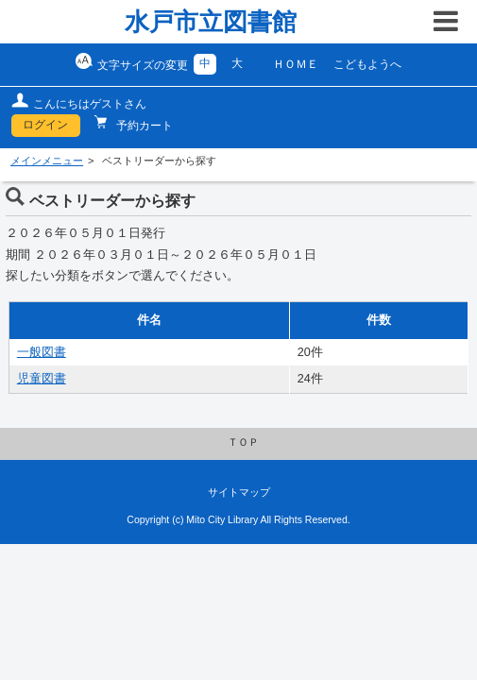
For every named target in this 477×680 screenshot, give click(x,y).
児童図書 (41, 378)
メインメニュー (46, 160)
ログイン (45, 124)
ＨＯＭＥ (295, 64)
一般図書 (41, 352)
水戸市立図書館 (211, 21)
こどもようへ (367, 64)
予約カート (143, 125)
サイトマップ (239, 492)
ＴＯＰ (243, 442)
